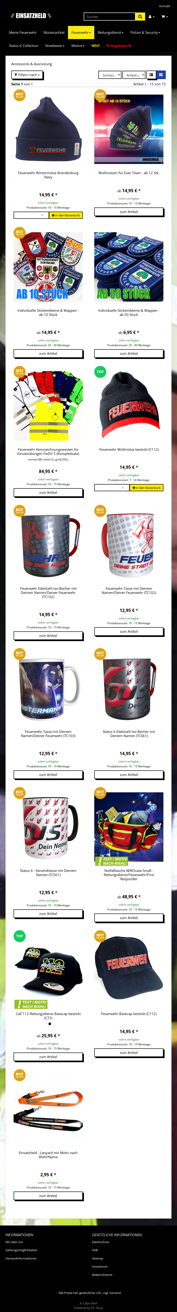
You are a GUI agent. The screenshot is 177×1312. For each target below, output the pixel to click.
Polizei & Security (145, 32)
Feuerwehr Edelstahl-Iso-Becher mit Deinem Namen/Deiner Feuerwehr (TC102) (48, 592)
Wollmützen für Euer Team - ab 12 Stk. (128, 172)
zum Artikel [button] (129, 211)
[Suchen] (110, 16)
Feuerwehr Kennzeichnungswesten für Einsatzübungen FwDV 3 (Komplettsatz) (48, 451)
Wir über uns (14, 1238)
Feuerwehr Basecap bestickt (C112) (128, 1009)
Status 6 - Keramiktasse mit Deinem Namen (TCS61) (48, 872)
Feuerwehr (81, 32)
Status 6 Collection (23, 45)
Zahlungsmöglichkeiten (21, 1246)
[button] (151, 75)
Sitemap (97, 1254)
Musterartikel (54, 32)
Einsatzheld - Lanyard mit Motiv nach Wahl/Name (48, 1150)
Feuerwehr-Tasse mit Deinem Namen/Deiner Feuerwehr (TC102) (129, 590)
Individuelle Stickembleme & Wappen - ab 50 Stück (128, 312)
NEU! (95, 45)
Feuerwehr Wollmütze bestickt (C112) (129, 449)
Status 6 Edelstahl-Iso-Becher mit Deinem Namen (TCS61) (129, 733)
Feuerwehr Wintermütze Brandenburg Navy (48, 174)
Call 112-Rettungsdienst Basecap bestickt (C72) (48, 1011)
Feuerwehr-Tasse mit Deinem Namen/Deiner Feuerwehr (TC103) (48, 733)
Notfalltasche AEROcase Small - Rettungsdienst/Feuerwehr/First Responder (129, 874)
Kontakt (164, 6)
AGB (95, 1246)
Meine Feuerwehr (23, 32)
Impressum (100, 1262)
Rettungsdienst (111, 32)
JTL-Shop (97, 1304)
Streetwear (55, 45)
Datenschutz (100, 1238)
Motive (78, 45)
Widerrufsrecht (102, 1271)
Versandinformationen (21, 1254)
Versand (115, 1289)
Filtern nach (27, 74)
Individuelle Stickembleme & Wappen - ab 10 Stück (48, 312)
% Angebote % (118, 45)
